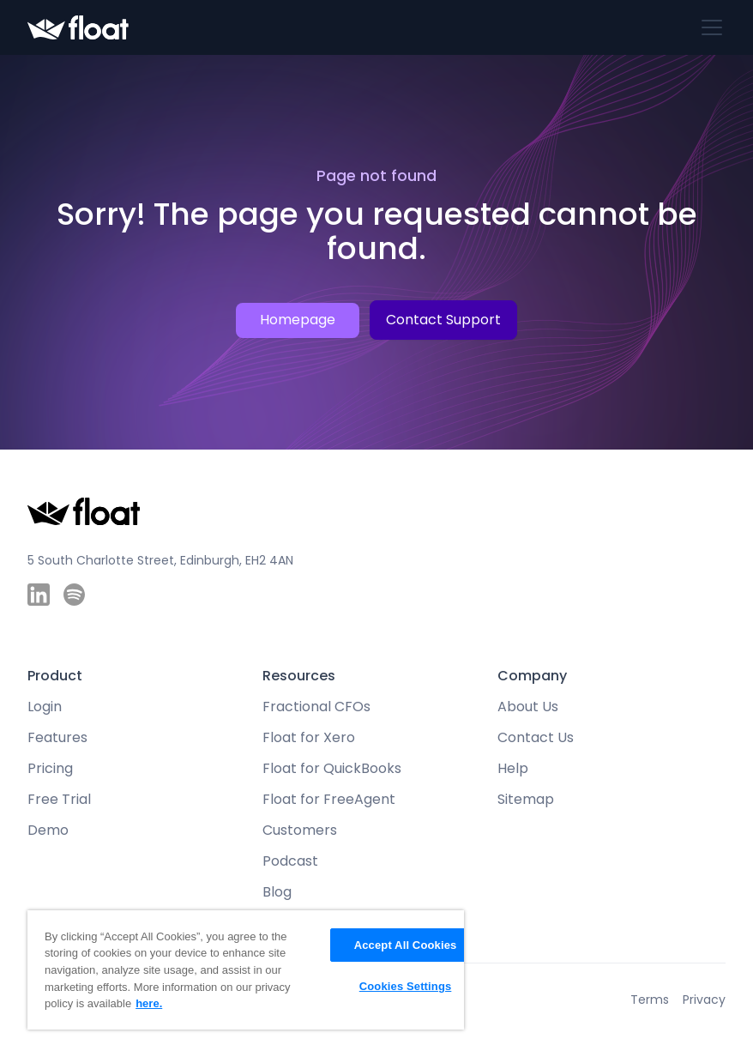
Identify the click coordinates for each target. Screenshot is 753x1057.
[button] (708, 27)
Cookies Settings (405, 986)
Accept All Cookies (405, 945)
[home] (78, 27)
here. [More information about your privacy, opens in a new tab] (149, 1003)
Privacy (704, 999)
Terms (649, 999)
